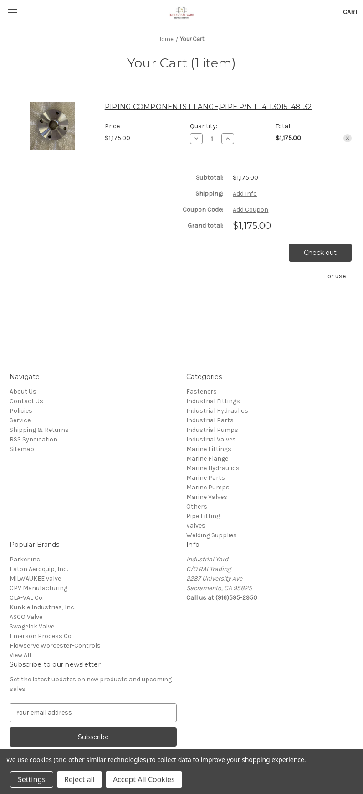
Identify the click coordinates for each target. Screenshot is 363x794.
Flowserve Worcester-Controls (55, 645)
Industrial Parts (210, 420)
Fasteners (201, 391)
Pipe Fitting (203, 516)
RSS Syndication (33, 439)
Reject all (79, 779)
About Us (23, 391)
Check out (320, 253)
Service (20, 420)
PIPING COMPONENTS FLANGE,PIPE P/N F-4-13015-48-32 (208, 106)
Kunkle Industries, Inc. (42, 607)
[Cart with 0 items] (350, 12)
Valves (195, 525)
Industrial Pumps (212, 430)
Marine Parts (205, 478)
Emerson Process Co (41, 636)
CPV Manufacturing (38, 588)
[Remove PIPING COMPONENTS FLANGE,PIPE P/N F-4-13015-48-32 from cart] (347, 138)
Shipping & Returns (39, 430)
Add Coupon (250, 209)
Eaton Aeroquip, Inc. (39, 569)
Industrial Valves (211, 439)
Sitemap (22, 449)
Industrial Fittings (213, 401)
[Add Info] (245, 193)
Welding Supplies (211, 535)
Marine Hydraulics (213, 468)
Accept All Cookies (144, 779)
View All (20, 655)
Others (196, 506)
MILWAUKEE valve (35, 578)
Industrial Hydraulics (217, 411)
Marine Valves (206, 497)
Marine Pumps (208, 487)
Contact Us (26, 401)
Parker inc (25, 559)
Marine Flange (207, 458)
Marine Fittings (208, 449)
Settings (32, 779)
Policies (21, 411)
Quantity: (203, 126)
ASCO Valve (26, 617)
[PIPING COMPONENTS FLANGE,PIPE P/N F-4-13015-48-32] (212, 139)
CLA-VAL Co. (26, 598)
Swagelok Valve (32, 626)
